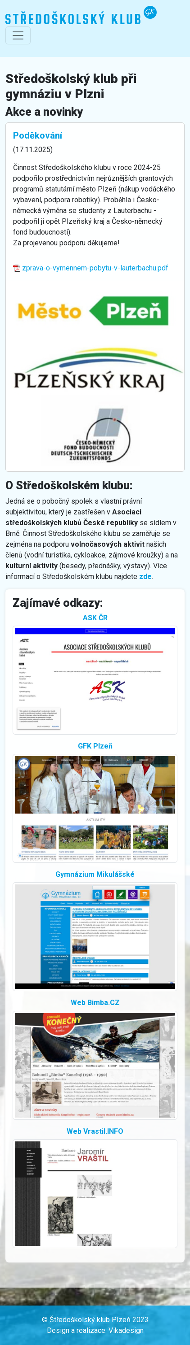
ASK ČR (95, 618)
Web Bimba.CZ (95, 1002)
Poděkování (37, 135)
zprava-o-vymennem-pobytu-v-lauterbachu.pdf (90, 268)
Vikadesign (126, 1330)
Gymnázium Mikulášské (95, 874)
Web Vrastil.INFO (95, 1131)
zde (145, 576)
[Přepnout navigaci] (18, 35)
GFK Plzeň (95, 746)
